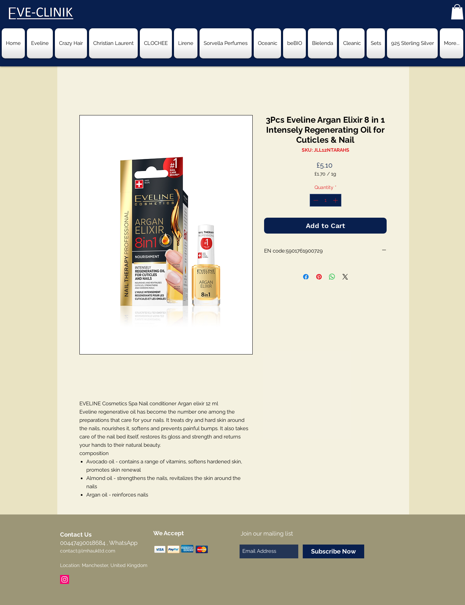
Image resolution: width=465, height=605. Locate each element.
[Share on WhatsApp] (332, 277)
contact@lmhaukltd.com (87, 551)
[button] (457, 11)
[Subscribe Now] (333, 551)
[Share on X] (345, 277)
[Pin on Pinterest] (319, 277)
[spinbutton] (325, 200)
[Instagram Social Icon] (64, 579)
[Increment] (336, 200)
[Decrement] (315, 200)
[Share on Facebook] (306, 277)
